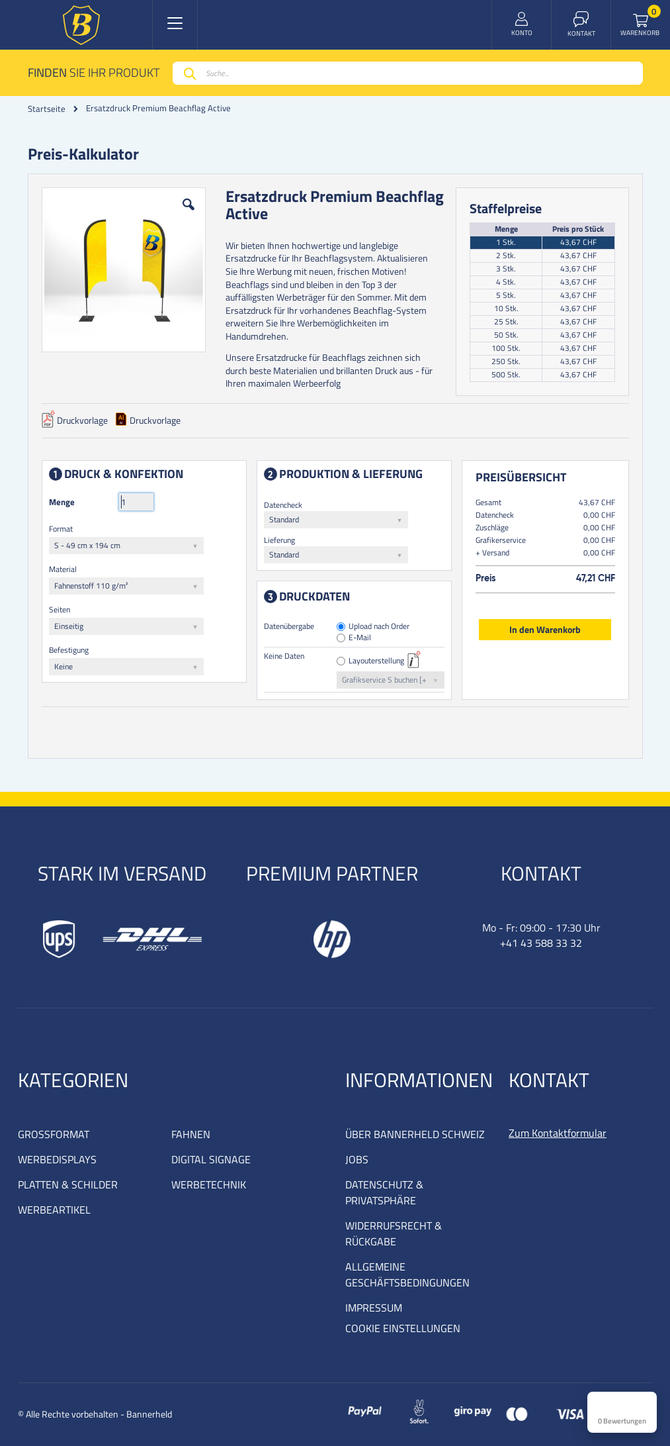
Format (61, 528)
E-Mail (360, 638)
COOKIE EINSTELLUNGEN (402, 1328)
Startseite (46, 109)
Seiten (59, 609)
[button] (188, 214)
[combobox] (408, 73)
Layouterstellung (376, 661)
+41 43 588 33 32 (541, 943)
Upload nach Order (379, 626)
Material (63, 569)
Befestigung (69, 650)
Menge (62, 501)
